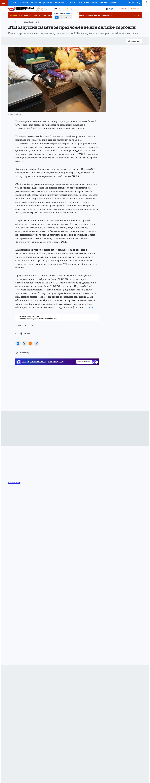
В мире (95, 3)
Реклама (122, 9)
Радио (111, 9)
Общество (71, 3)
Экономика (84, 3)
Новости (37, 15)
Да (56, 17)
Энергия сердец (25, 15)
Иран (44, 15)
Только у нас (107, 15)
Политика (59, 3)
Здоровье (113, 3)
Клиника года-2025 (93, 15)
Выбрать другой (65, 17)
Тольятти (24, 3)
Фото (15, 3)
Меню (3, 3)
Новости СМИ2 (14, 483)
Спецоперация (45, 3)
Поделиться (134, 41)
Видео (34, 3)
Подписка (135, 9)
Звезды (103, 3)
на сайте (88, 307)
